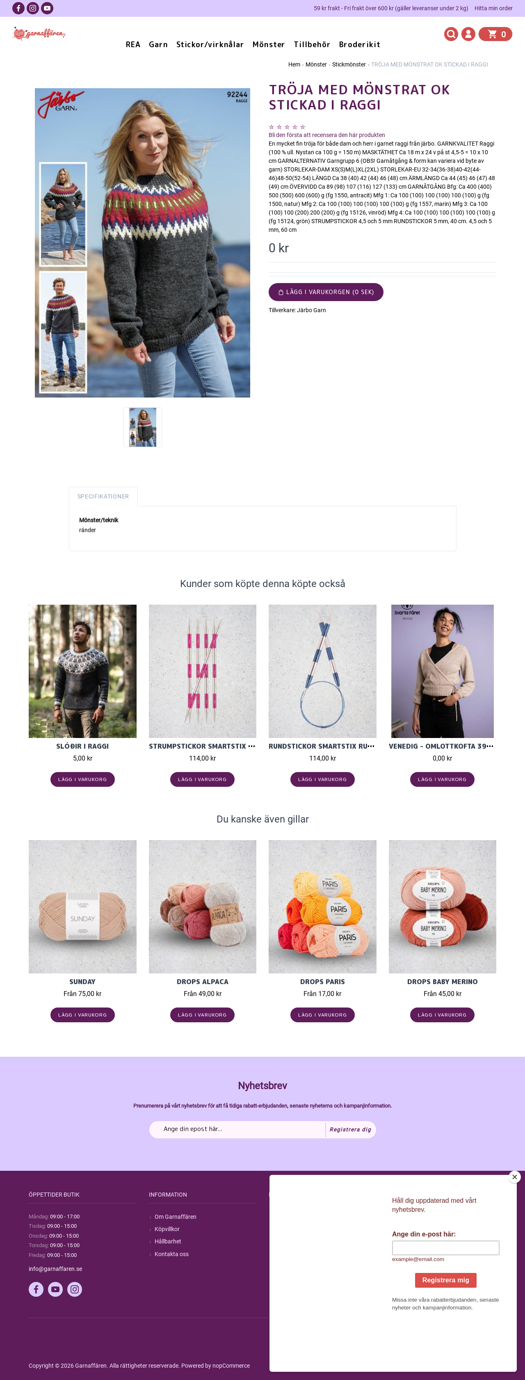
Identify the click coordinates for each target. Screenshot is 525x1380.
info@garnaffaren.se (55, 1269)
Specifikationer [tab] (104, 496)
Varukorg (406, 1254)
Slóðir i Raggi (82, 746)
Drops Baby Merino (442, 981)
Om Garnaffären (175, 1216)
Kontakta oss (172, 1254)
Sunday (82, 981)
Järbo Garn (311, 310)
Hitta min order (494, 8)
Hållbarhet (168, 1241)
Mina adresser (413, 1241)
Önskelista (408, 1266)
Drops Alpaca (202, 981)
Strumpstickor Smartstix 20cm (208, 746)
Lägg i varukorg (82, 779)
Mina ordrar (410, 1229)
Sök (279, 1216)
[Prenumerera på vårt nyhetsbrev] (263, 1130)
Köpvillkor (167, 1229)
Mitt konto (408, 1216)
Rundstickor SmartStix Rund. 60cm (334, 746)
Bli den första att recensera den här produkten (327, 135)
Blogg (281, 1229)
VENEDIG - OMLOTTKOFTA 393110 (446, 746)
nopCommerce (231, 1365)
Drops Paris (322, 981)
